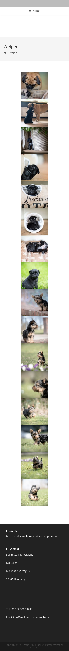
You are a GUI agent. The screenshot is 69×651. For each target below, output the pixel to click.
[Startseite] (4, 52)
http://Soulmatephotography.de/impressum (32, 536)
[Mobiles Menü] (34, 11)
